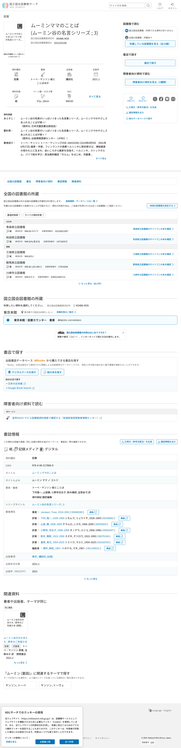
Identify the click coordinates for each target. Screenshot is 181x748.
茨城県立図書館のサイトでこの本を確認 (154, 254)
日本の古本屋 (17, 383)
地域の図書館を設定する (163, 206)
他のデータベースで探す (139, 118)
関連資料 (76, 181)
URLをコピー (143, 99)
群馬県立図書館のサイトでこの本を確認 (154, 264)
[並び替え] (14, 215)
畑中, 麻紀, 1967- (52, 548)
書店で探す (150, 63)
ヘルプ (160, 5)
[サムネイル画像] (16, 623)
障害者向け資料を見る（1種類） (150, 82)
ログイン (172, 5)
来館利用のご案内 (67, 312)
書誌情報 (62, 181)
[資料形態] (34, 215)
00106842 (108, 518)
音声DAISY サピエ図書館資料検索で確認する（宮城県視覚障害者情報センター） (57, 418)
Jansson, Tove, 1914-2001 (55, 512)
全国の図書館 (14, 181)
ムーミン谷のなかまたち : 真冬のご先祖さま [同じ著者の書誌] (16, 639)
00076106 (103, 536)
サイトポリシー (102, 738)
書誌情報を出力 (135, 112)
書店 (28, 181)
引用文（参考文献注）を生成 (141, 107)
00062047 (108, 530)
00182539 (103, 542)
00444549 (77, 512)
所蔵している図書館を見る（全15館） (150, 44)
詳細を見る (11, 741)
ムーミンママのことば (44, 472)
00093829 (101, 524)
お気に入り (131, 99)
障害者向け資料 (44, 181)
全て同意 (69, 741)
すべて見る (95, 96)
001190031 (93, 548)
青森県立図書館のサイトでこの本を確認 (154, 229)
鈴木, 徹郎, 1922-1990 (52, 536)
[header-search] (130, 5)
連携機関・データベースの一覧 (82, 201)
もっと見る (21, 663)
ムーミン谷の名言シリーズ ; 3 (48, 504)
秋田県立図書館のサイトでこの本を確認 (154, 239)
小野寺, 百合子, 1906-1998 (55, 530)
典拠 (93, 512)
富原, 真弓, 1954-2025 (52, 542)
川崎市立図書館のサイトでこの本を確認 (154, 275)
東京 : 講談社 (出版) (42, 556)
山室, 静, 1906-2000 (51, 524)
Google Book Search (21, 388)
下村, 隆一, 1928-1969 (52, 518)
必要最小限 (45, 741)
